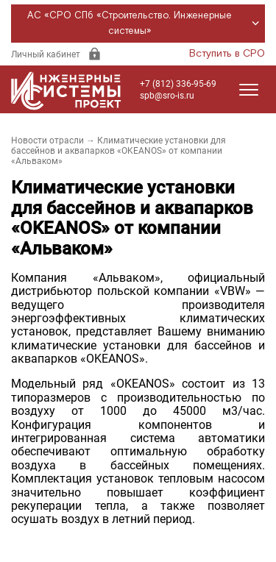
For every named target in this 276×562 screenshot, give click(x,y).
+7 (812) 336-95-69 (178, 84)
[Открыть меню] (249, 90)
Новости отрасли (47, 140)
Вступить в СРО (227, 53)
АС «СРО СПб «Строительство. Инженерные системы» (145, 24)
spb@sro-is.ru (167, 95)
